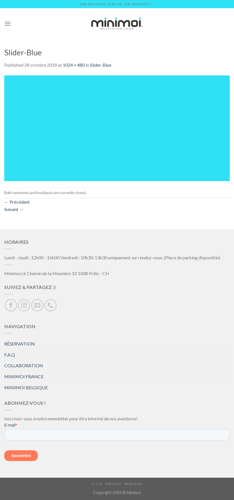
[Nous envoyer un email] (37, 305)
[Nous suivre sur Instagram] (24, 305)
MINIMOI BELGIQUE (26, 387)
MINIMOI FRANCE (24, 376)
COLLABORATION (23, 365)
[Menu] (7, 24)
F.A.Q (9, 354)
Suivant (14, 209)
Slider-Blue (100, 65)
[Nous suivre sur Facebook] (11, 305)
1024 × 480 (74, 65)
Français (133, 484)
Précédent (17, 202)
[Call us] (50, 305)
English (113, 484)
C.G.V (97, 484)
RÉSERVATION (19, 343)
